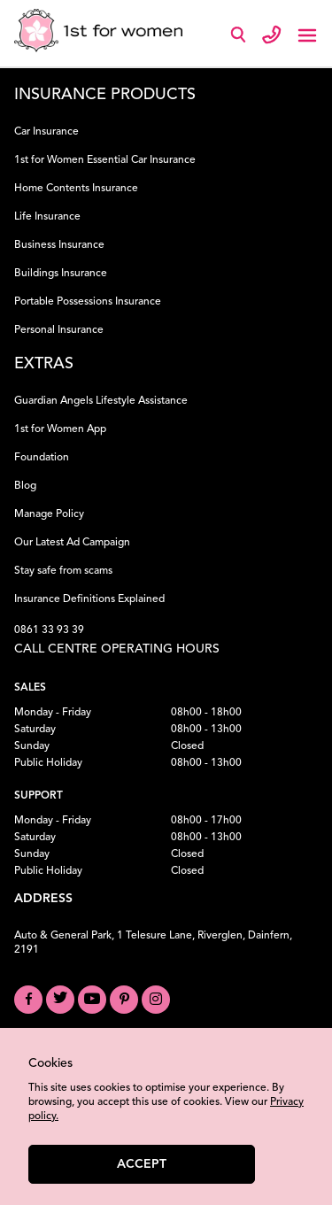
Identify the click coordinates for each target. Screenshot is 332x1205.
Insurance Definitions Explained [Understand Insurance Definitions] (89, 599)
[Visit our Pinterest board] (124, 999)
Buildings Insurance (60, 273)
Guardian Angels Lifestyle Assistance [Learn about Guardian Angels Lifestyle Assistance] (101, 401)
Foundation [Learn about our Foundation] (41, 457)
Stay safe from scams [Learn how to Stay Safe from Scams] (63, 571)
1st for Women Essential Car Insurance (105, 160)
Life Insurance (47, 217)
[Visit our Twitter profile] (60, 999)
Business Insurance (59, 245)
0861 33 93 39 (49, 630)
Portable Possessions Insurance (87, 302)
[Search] (241, 38)
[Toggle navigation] (307, 33)
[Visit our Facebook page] (28, 999)
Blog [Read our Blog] (25, 486)
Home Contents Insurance (76, 188)
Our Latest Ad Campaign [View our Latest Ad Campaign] (72, 542)
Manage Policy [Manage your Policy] (49, 514)
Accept (141, 1164)
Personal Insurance (59, 330)
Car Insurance (46, 132)
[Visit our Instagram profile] (156, 999)
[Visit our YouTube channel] (92, 999)
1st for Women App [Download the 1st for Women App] (60, 429)
